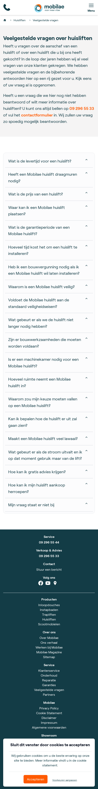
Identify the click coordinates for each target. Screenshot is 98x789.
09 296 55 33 (81, 108)
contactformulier (37, 114)
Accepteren (35, 779)
